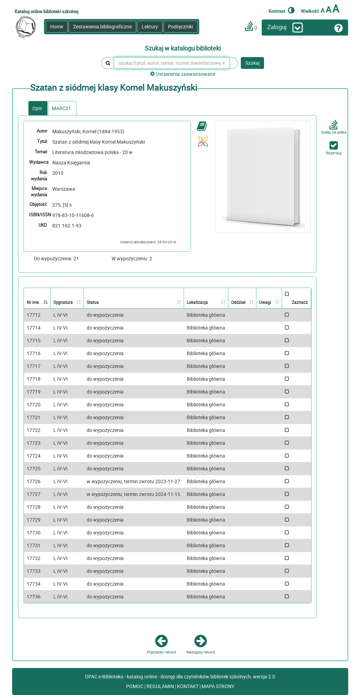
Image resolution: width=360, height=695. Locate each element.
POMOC (135, 686)
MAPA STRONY (218, 686)
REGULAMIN (161, 686)
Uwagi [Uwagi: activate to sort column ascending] (265, 302)
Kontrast (282, 10)
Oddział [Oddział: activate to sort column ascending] (238, 302)
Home (56, 26)
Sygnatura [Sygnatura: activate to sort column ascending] (63, 302)
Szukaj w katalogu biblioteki (183, 48)
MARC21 (61, 108)
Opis (37, 108)
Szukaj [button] (252, 63)
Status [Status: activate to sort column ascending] (93, 302)
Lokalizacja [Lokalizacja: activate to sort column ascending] (197, 302)
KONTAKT (188, 686)
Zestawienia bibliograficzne (102, 26)
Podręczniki (180, 26)
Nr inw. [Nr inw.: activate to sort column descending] (33, 302)
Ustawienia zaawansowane (182, 74)
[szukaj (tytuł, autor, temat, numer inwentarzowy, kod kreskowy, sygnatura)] (171, 63)
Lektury (150, 26)
